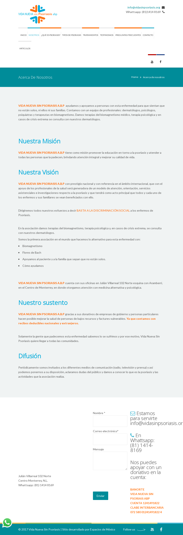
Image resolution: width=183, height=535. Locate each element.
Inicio (23, 35)
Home (134, 76)
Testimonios (106, 35)
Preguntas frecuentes (128, 35)
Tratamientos (90, 35)
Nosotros (34, 35)
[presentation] (124, 481)
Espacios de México (102, 529)
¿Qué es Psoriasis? (50, 35)
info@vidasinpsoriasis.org (144, 7)
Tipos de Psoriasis (71, 35)
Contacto (148, 35)
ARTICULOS (24, 48)
